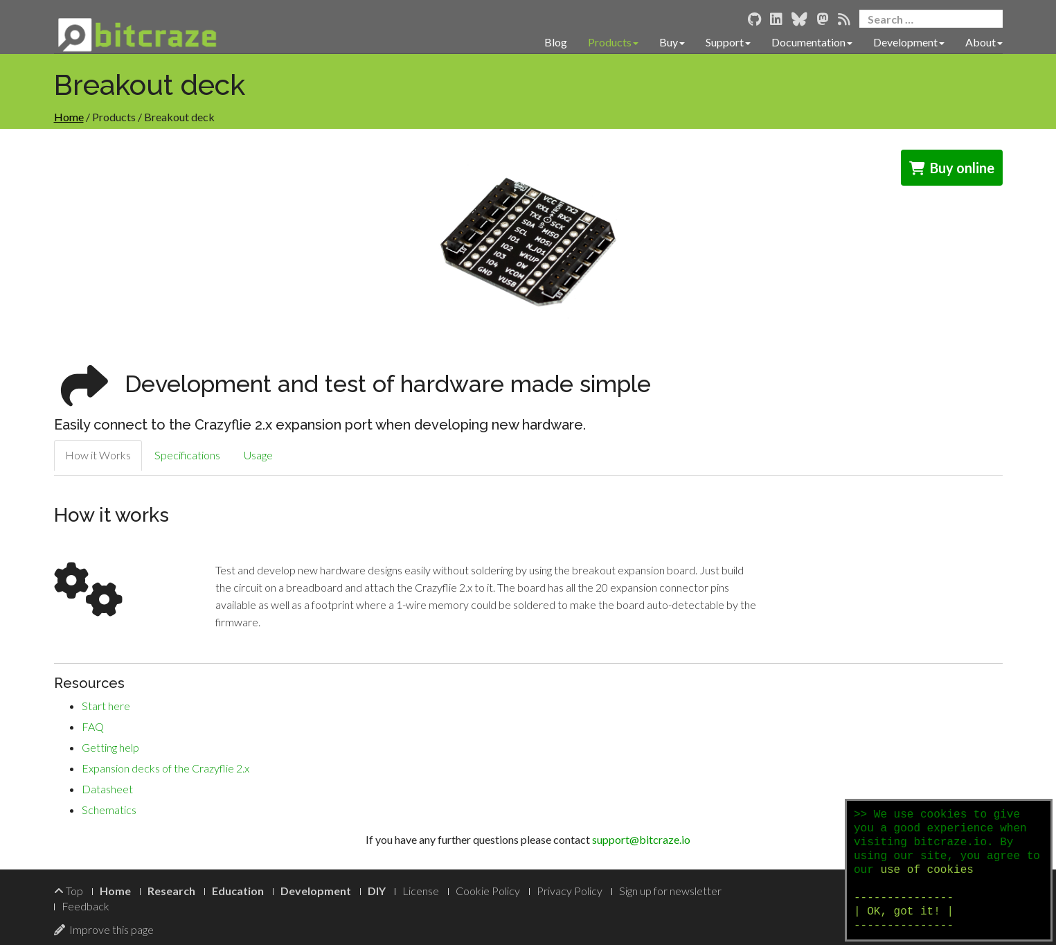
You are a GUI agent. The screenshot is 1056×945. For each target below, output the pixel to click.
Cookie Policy (488, 890)
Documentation (811, 41)
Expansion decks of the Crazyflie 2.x (165, 768)
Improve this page (104, 929)
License (420, 890)
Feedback (85, 905)
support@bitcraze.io (641, 839)
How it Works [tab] (98, 454)
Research (171, 890)
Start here (106, 705)
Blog (555, 41)
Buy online (951, 167)
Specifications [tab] (187, 454)
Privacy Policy (569, 890)
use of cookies (926, 870)
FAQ (93, 726)
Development (909, 41)
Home (69, 116)
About (984, 41)
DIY (377, 890)
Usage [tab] (258, 454)
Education (238, 890)
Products (613, 41)
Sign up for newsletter (670, 890)
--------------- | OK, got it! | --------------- (904, 911)
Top (68, 890)
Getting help (110, 747)
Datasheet (107, 788)
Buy (672, 41)
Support (728, 41)
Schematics (109, 809)
